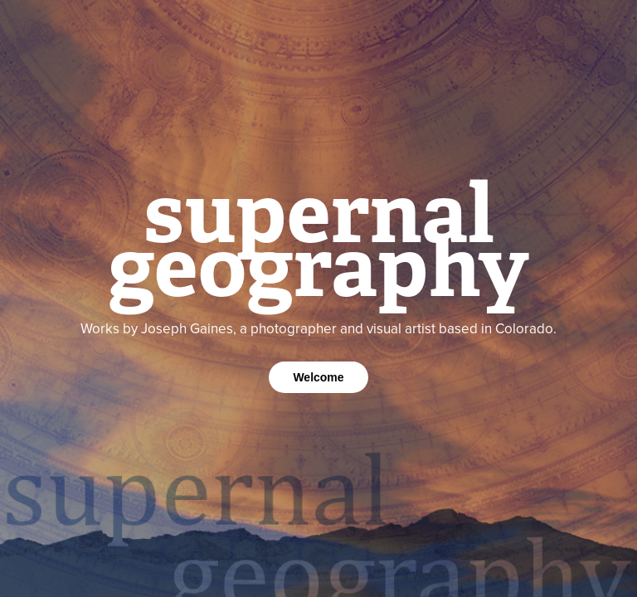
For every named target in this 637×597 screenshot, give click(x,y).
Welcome (318, 377)
